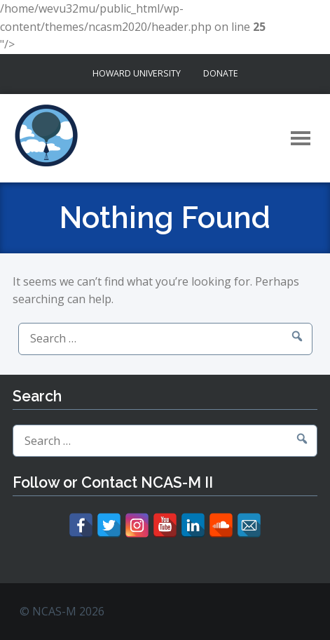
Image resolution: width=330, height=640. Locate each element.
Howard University (136, 73)
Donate (220, 73)
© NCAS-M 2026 (62, 611)
